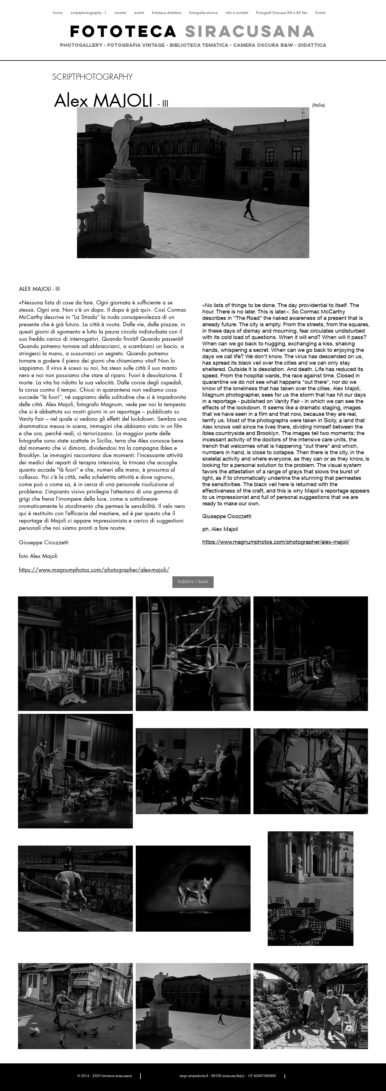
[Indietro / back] (193, 582)
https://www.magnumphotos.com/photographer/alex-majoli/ (94, 569)
